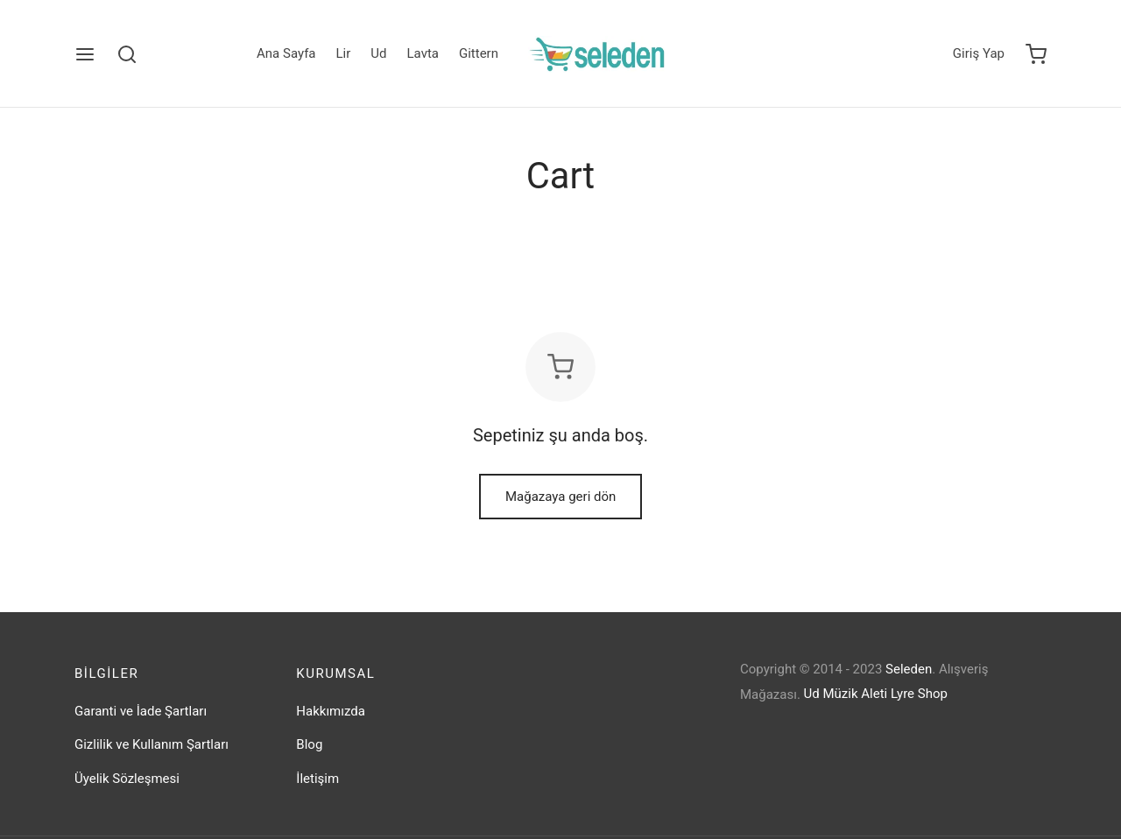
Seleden (908, 681)
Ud (378, 53)
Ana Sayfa (286, 53)
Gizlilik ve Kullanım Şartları (151, 757)
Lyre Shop (919, 707)
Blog (309, 757)
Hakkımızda (330, 723)
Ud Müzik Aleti (846, 707)
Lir (343, 53)
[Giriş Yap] (979, 54)
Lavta (423, 53)
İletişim (317, 791)
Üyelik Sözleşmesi (127, 791)
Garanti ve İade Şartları (140, 723)
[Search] (126, 54)
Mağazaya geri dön (560, 510)
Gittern (478, 53)
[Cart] (1036, 54)
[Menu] (84, 54)
